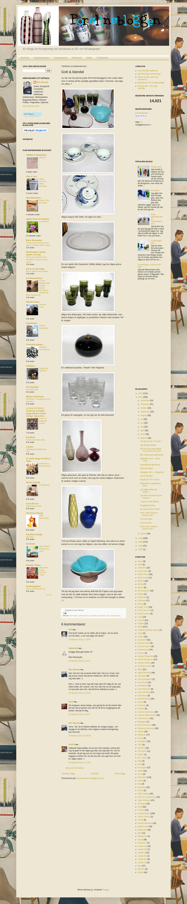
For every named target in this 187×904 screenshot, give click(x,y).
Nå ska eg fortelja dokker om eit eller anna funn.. (151, 450)
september (145, 412)
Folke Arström (144, 614)
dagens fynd (143, 826)
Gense (140, 637)
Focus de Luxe (144, 610)
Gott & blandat (146, 476)
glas (139, 833)
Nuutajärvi (142, 741)
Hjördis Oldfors (144, 663)
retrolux (29, 447)
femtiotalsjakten (33, 586)
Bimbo (140, 584)
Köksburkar (102, 57)
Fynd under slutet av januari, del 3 (149, 514)
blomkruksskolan (145, 823)
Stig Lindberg (143, 794)
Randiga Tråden (33, 565)
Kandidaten (143, 686)
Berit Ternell (143, 578)
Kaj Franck (142, 682)
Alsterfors (142, 568)
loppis (140, 839)
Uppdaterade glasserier (150, 465)
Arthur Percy (143, 574)
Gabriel (141, 623)
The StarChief (32, 387)
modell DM (142, 849)
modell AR (142, 843)
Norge (140, 738)
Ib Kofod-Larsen (144, 666)
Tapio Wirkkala (144, 800)
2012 (140, 393)
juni (142, 423)
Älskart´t (42, 157)
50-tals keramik (33, 482)
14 (141, 122)
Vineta (140, 820)
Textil (140, 807)
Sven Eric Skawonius (147, 797)
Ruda (140, 774)
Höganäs (102, 616)
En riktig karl (44, 485)
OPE (140, 745)
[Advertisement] (148, 334)
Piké (139, 764)
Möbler (141, 731)
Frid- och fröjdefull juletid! (43, 420)
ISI (108, 616)
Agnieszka (73, 648)
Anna (71, 702)
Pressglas (142, 767)
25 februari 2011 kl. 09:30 (79, 736)
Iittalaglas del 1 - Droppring (151, 472)
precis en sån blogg (35, 269)
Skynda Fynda (32, 302)
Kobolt (140, 702)
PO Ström (155, 190)
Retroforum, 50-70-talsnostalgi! (151, 83)
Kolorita (141, 708)
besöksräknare (141, 113)
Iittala (140, 669)
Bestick (141, 581)
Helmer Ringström (145, 656)
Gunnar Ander (146, 519)
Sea (139, 784)
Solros (140, 790)
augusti (144, 415)
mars (143, 434)
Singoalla (142, 787)
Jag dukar (142, 676)
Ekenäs (86, 616)
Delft (80, 616)
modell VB (142, 862)
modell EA (142, 856)
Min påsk (29, 537)
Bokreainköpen (146, 468)
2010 (140, 538)
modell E (141, 852)
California (142, 597)
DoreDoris (30, 437)
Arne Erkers (143, 571)
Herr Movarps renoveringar (149, 74)
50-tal (140, 561)
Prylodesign (31, 323)
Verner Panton (144, 817)
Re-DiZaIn (30, 544)
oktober (144, 408)
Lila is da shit (145, 523)
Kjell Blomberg (144, 699)
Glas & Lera (31, 176)
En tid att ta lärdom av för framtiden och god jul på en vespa (37, 259)
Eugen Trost (143, 607)
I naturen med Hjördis (149, 501)
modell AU (142, 846)
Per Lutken (142, 758)
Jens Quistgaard (145, 679)
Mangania (142, 722)
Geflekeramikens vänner (148, 630)
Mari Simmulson (145, 725)
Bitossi (140, 587)
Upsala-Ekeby (115, 616)
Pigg (140, 761)
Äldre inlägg (120, 773)
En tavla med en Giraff (149, 509)
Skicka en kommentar (74, 768)
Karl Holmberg (144, 692)
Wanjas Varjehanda (35, 396)
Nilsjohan (142, 735)
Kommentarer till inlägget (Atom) (90, 778)
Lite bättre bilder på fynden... (148, 490)
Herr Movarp (74, 669)
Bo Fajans (74, 616)
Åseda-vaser (156, 167)
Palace (141, 754)
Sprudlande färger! (148, 445)
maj (142, 427)
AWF (140, 564)
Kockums (142, 705)
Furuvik (141, 620)
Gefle (89, 57)
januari (144, 533)
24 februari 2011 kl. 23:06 (79, 639)
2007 (140, 549)
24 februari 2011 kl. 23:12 (79, 661)
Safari (140, 781)
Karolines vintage (34, 534)
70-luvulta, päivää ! (34, 344)
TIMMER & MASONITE (36, 155)
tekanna (141, 869)
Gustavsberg (60, 57)
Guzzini (141, 653)
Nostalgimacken (33, 198)
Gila (70, 629)
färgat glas (142, 830)
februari (144, 438)
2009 (140, 542)
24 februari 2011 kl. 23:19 (79, 693)
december (145, 400)
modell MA (142, 859)
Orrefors (141, 748)
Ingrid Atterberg (144, 672)
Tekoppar (142, 804)
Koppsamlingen (41, 57)
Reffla (140, 771)
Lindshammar (144, 718)
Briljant (141, 594)
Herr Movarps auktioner (148, 71)
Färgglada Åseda (147, 505)
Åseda (140, 872)
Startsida (24, 57)
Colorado (142, 600)
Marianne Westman (146, 728)
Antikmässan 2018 (33, 506)
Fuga (140, 617)
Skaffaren (30, 366)
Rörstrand (77, 57)
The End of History (34, 513)
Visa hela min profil (31, 106)
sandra (72, 744)
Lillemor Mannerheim (147, 715)
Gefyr (140, 633)
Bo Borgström (144, 591)
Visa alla (49, 595)
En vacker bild (32, 390)
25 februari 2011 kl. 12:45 (79, 762)
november (145, 404)
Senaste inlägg (68, 773)
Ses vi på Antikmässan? (36, 589)
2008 (140, 546)
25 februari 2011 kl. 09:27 (79, 714)
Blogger (106, 890)
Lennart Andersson (146, 712)
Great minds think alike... (36, 440)
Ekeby (140, 604)
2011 (140, 397)
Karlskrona (142, 695)
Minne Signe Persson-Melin (37, 271)
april (143, 430)
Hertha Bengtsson (145, 659)
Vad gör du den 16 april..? (151, 441)
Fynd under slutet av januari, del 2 (149, 527)
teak (139, 866)
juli (142, 419)
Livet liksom (44, 221)
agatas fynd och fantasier (37, 219)
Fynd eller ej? (32, 504)
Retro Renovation (34, 240)
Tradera (141, 810)
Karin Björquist (144, 689)
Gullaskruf (94, 616)
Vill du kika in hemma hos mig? (44, 548)
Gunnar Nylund (144, 646)
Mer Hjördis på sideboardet (151, 455)
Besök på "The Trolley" (150, 479)
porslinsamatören (34, 278)
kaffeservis (142, 836)
